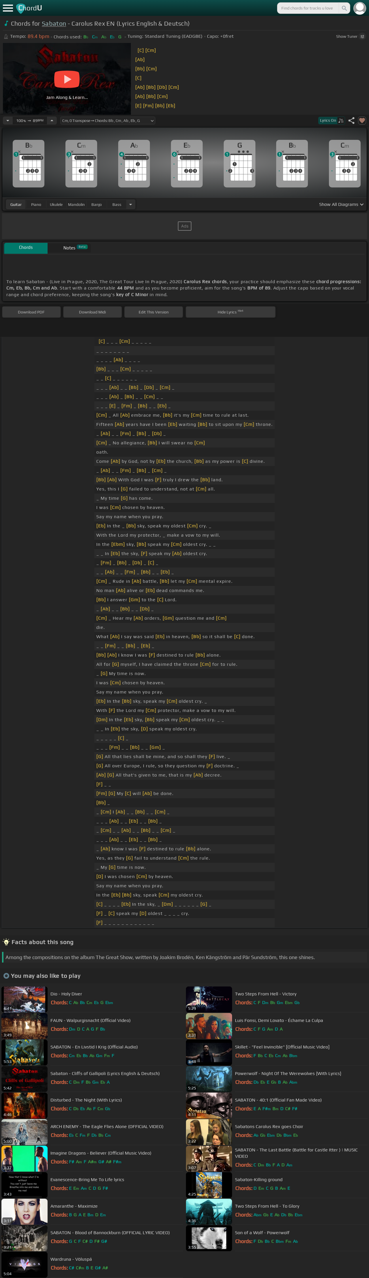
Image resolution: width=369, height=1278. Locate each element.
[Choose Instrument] (130, 204)
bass (116, 204)
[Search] (344, 8)
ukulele (56, 204)
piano (36, 204)
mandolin (76, 204)
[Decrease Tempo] (8, 120)
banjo (96, 204)
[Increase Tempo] (52, 120)
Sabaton (54, 23)
